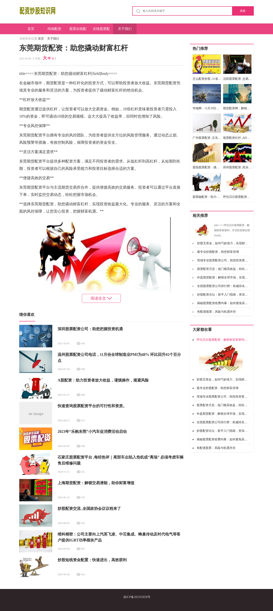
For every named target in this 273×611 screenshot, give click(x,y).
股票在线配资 (77, 30)
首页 (31, 29)
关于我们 (125, 29)
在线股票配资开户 (101, 30)
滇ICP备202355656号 (136, 597)
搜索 (242, 10)
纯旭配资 (54, 29)
